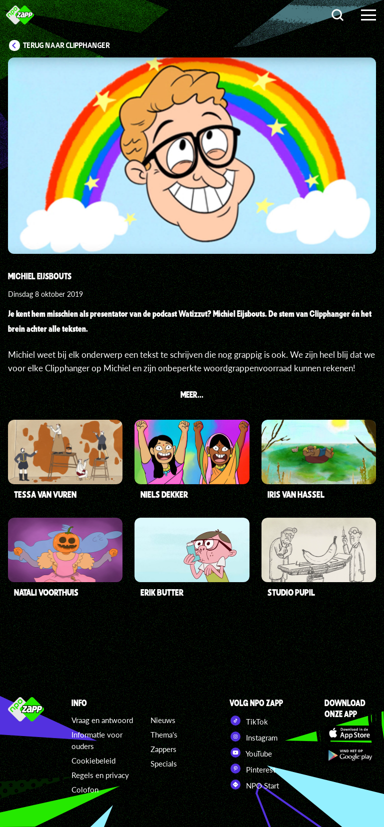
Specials (163, 763)
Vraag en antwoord (102, 720)
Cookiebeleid (94, 760)
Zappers (163, 749)
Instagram (254, 737)
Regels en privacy (100, 775)
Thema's (164, 734)
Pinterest (253, 769)
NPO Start (254, 785)
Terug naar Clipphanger (66, 45)
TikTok (249, 721)
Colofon (85, 789)
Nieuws (163, 720)
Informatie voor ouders (97, 740)
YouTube (251, 753)
